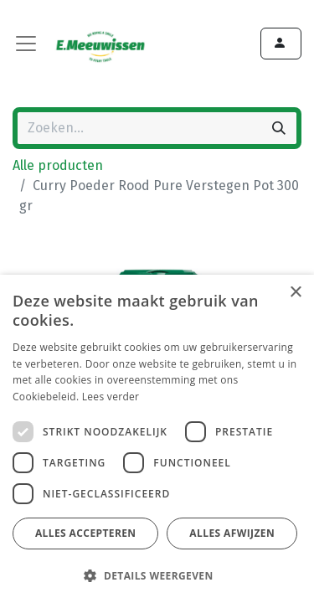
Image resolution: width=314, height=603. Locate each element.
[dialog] (157, 439)
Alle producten (58, 165)
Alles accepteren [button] (85, 533)
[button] (155, 575)
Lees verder (111, 396)
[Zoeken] (278, 128)
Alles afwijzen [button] (232, 533)
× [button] (295, 292)
